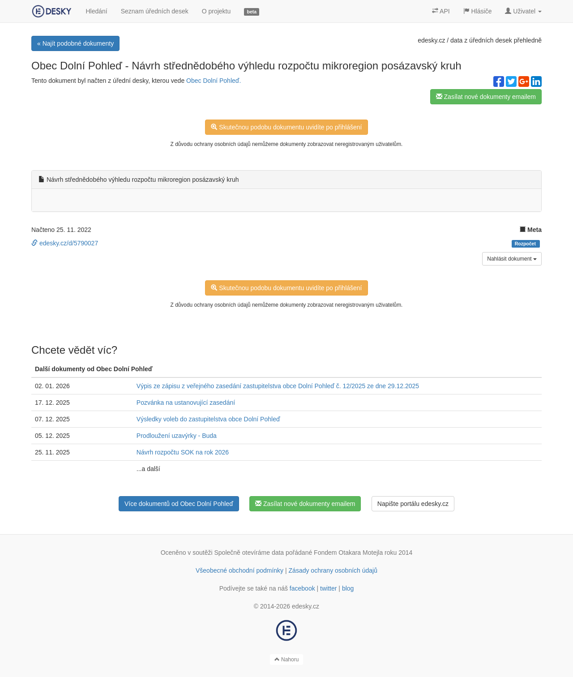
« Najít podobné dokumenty (75, 43)
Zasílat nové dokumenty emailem (486, 96)
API (441, 11)
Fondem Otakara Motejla (348, 552)
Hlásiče (477, 11)
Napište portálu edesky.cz (413, 503)
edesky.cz (431, 40)
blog (348, 588)
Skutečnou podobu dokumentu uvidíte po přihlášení (286, 127)
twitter (328, 588)
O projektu (216, 11)
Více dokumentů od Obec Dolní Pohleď (178, 503)
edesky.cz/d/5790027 (64, 243)
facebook (302, 588)
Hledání (96, 11)
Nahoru (286, 659)
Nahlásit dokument (512, 259)
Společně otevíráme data (249, 552)
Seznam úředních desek (154, 11)
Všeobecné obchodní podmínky (239, 570)
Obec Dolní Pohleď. (213, 80)
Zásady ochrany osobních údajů (333, 570)
